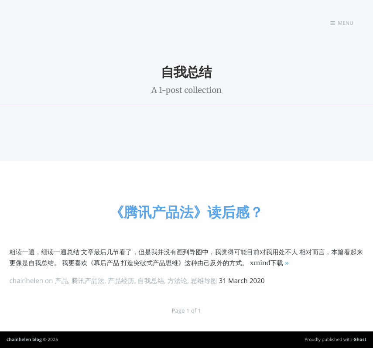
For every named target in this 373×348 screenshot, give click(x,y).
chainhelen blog (24, 339)
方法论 (177, 280)
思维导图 (204, 280)
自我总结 (151, 280)
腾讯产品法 (88, 280)
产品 (61, 280)
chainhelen (26, 280)
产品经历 (121, 280)
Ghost (359, 339)
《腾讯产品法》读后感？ (186, 212)
